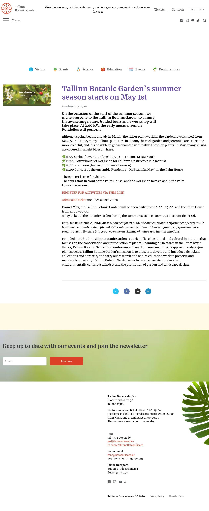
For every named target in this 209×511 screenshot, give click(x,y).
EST (192, 9)
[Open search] (204, 20)
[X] (116, 291)
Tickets (159, 9)
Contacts (178, 9)
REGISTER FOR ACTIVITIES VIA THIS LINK (93, 192)
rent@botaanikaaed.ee (121, 455)
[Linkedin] (148, 291)
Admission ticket (74, 200)
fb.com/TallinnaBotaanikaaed (125, 445)
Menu (11, 20)
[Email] (138, 291)
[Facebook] (127, 291)
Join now (66, 361)
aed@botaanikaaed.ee (121, 441)
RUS (201, 9)
